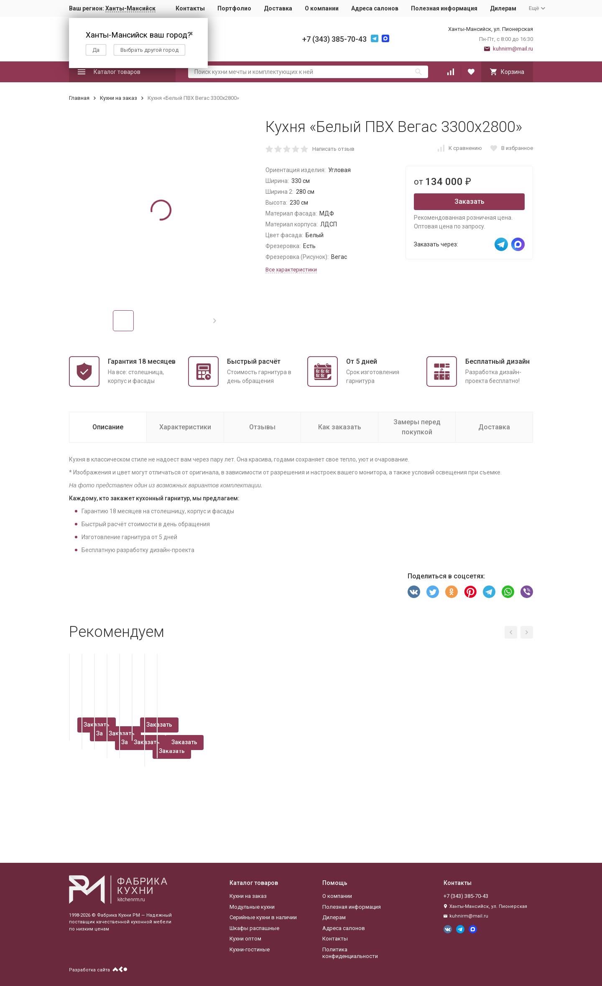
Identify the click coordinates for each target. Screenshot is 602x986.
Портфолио (234, 8)
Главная (79, 98)
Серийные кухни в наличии (263, 917)
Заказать (469, 201)
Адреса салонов (374, 8)
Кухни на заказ (118, 98)
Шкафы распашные (254, 928)
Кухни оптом (245, 938)
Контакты (190, 8)
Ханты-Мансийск (130, 8)
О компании (322, 8)
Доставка (278, 8)
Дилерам (503, 8)
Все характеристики (291, 269)
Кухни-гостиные (250, 949)
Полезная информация (444, 8)
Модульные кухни (252, 907)
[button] (214, 320)
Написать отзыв (333, 149)
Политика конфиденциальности (350, 952)
